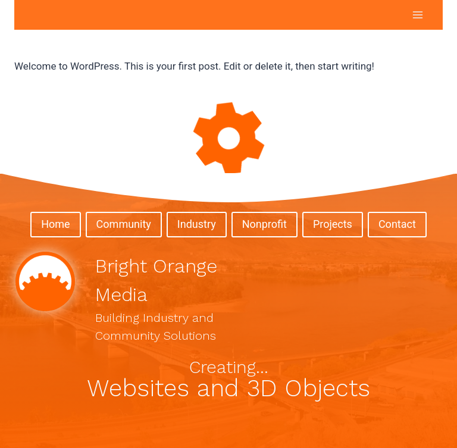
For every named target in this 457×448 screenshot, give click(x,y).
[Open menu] (417, 14)
